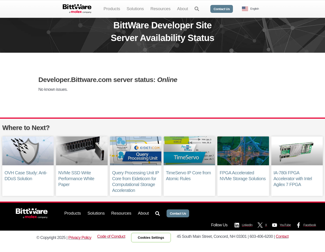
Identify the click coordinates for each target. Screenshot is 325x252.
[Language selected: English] (252, 9)
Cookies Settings (151, 245)
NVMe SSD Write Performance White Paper (76, 186)
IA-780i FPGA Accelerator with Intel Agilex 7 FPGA (293, 186)
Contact (282, 243)
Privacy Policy (79, 245)
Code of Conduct (111, 243)
